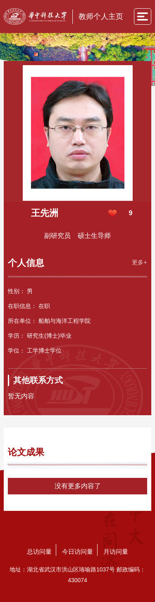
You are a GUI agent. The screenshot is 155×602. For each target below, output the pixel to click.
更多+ (139, 262)
